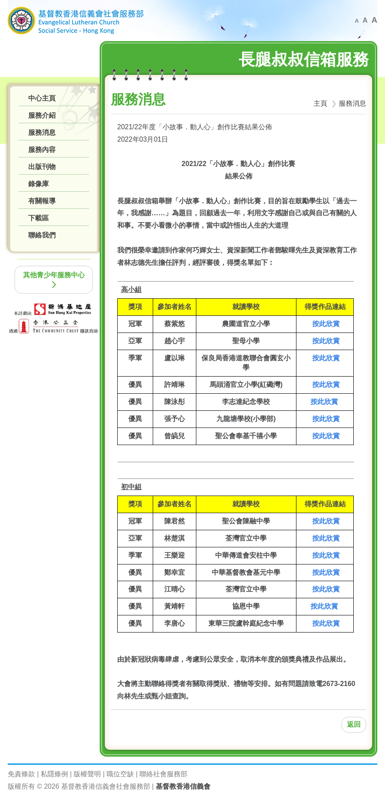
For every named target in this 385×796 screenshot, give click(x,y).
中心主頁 (42, 98)
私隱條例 (54, 774)
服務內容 (42, 149)
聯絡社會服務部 (163, 774)
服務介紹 (42, 115)
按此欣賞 (326, 323)
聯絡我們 (42, 235)
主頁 (320, 103)
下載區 (38, 218)
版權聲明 (87, 774)
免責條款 (21, 774)
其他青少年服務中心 (54, 279)
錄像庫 (38, 183)
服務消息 (42, 132)
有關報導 (42, 201)
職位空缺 (120, 774)
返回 (354, 724)
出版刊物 (42, 166)
